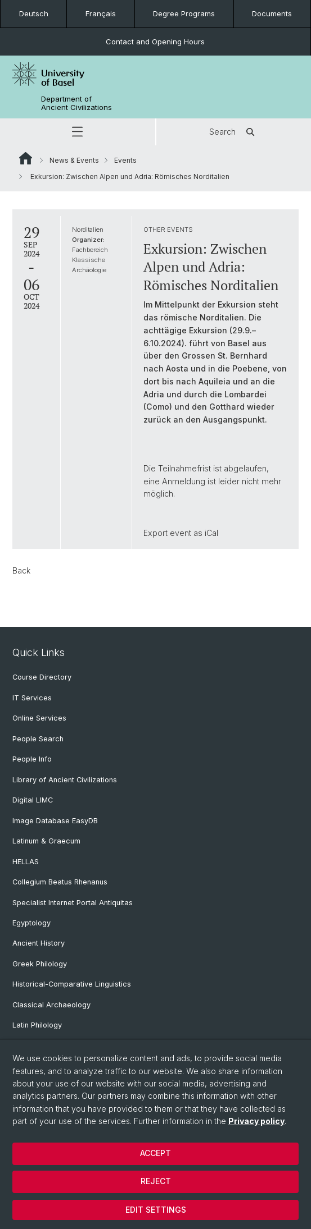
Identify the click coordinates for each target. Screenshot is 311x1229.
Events (125, 160)
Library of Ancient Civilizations (64, 780)
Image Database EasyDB (55, 821)
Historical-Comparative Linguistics (71, 984)
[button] (77, 131)
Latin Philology (37, 1025)
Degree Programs (184, 13)
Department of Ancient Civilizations (76, 103)
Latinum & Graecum (46, 841)
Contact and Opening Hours (155, 41)
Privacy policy (256, 1121)
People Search (38, 739)
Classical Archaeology (51, 1005)
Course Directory (41, 677)
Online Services (39, 718)
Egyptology (31, 923)
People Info (32, 759)
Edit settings (155, 1209)
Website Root (25, 158)
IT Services (32, 698)
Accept (155, 1153)
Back (21, 570)
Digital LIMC (32, 800)
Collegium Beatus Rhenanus (59, 882)
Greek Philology (39, 964)
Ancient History (38, 943)
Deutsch (33, 13)
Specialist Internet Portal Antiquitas (72, 902)
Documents (272, 13)
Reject (156, 1181)
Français (100, 13)
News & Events (74, 160)
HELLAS (25, 861)
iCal (211, 533)
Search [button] (233, 132)
